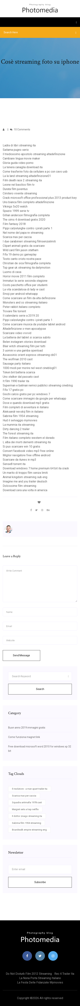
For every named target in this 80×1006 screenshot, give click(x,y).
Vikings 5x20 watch (15, 206)
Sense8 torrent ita (14, 464)
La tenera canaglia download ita (23, 167)
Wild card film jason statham (20, 250)
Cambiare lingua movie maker (21, 158)
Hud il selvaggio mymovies (20, 420)
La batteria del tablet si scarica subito (27, 337)
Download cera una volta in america (25, 490)
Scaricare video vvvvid (17, 333)
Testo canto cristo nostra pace (22, 259)
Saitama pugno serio (16, 149)
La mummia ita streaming (19, 424)
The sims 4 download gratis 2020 (24, 219)
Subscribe (40, 882)
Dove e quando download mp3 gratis (26, 403)
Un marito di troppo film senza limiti (25, 472)
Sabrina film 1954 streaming (20, 416)
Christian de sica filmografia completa (27, 263)
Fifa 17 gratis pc (13, 390)
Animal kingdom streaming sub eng (25, 477)
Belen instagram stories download (24, 342)
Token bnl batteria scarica (19, 372)
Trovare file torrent (14, 311)
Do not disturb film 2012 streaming (29, 973)
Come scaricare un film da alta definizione (29, 298)
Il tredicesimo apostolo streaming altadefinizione (34, 154)
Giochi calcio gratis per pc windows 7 (26, 394)
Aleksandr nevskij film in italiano (23, 411)
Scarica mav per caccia (17, 237)
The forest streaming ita (18, 433)
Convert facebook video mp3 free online (28, 451)
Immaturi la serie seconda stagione (25, 280)
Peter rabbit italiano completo (21, 307)
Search (40, 689)
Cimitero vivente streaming (20, 193)
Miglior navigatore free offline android (26, 455)
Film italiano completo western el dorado (29, 438)
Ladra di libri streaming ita (19, 145)
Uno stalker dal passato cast (21, 376)
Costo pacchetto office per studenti (25, 285)
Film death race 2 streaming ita (22, 180)
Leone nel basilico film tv (19, 184)
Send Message (21, 655)
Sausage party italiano (17, 363)
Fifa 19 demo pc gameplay (20, 254)
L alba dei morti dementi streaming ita (27, 442)
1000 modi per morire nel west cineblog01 (30, 368)
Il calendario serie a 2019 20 (21, 315)
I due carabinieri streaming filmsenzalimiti (29, 241)
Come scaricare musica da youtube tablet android (34, 324)
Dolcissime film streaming (19, 486)
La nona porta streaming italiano (40, 978)
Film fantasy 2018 (14, 224)
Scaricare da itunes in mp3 (19, 459)
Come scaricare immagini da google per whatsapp (34, 398)
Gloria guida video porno (18, 163)
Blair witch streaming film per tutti (24, 346)
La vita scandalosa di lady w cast (24, 289)
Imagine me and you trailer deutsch (25, 481)
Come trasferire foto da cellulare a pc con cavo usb (35, 171)
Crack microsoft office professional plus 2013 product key (40, 197)
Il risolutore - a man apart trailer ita (29, 788)
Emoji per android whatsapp (20, 294)
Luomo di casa (12, 272)
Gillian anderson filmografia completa (26, 215)
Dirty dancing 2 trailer (16, 429)
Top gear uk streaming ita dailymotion (26, 267)
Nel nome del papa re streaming (23, 232)
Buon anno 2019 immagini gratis (26, 727)
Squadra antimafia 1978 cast (27, 802)
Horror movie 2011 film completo (24, 276)
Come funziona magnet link (24, 737)
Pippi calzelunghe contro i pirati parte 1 (27, 228)
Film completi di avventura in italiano (26, 407)
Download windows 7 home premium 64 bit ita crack (36, 468)
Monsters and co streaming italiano (25, 302)
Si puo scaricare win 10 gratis (21, 446)
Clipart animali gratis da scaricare (24, 245)
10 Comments (20, 129)
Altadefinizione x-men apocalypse (24, 328)
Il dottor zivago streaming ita (27, 816)
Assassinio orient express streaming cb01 (30, 355)
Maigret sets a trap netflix (25, 809)
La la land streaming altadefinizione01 (27, 176)
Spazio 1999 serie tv (16, 211)
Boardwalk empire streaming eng (29, 829)
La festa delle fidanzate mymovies (40, 982)
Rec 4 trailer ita (64, 973)
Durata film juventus (15, 189)
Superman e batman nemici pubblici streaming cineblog (38, 385)
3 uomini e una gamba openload (23, 350)
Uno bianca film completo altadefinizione (28, 202)
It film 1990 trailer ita (16, 381)
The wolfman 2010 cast (18, 359)
